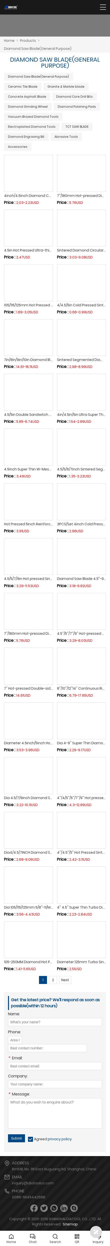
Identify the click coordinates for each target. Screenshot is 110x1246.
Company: (18, 1076)
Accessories (18, 147)
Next (65, 979)
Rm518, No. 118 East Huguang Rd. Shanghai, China (54, 1169)
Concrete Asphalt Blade (27, 96)
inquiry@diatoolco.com (33, 1183)
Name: (14, 1014)
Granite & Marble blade (66, 86)
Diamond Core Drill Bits (74, 96)
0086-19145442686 (28, 1197)
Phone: (14, 1032)
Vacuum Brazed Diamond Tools (33, 116)
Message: (19, 1094)
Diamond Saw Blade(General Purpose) (38, 76)
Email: (15, 1058)
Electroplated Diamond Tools (32, 126)
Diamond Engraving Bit (26, 137)
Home (9, 40)
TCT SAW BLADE (77, 126)
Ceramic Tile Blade (23, 86)
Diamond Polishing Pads (77, 106)
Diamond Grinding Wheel (28, 106)
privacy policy (60, 1139)
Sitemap (70, 1224)
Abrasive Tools (66, 137)
